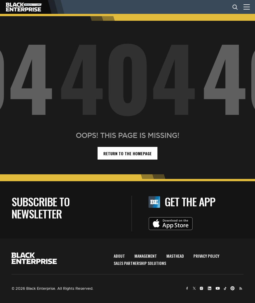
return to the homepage (127, 153)
